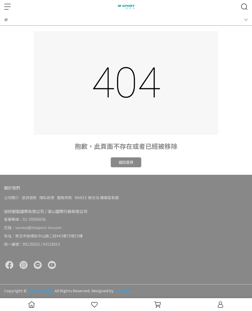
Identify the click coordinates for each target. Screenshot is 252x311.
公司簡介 (11, 197)
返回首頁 (126, 162)
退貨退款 (29, 197)
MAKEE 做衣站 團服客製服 (97, 197)
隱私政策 (46, 197)
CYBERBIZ (123, 290)
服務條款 (64, 197)
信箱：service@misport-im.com (33, 227)
